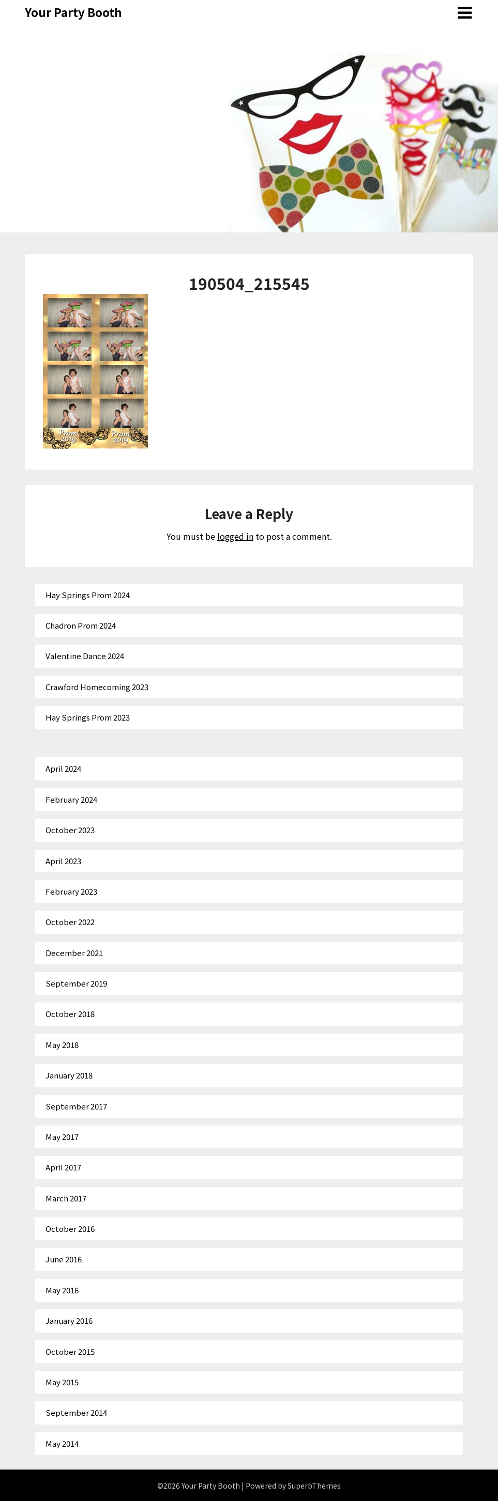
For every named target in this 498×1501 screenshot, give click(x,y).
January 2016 (69, 1320)
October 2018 (70, 1013)
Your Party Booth (73, 12)
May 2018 (62, 1044)
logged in (235, 536)
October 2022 (70, 921)
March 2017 (66, 1198)
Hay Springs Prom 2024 (88, 594)
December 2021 (74, 952)
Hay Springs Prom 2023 (88, 717)
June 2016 (64, 1259)
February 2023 (71, 891)
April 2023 (63, 860)
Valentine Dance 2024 (85, 655)
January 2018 (69, 1075)
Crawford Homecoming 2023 (97, 686)
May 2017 (62, 1136)
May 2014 (62, 1443)
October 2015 (70, 1351)
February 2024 (71, 799)
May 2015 (62, 1382)
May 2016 (62, 1290)
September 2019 (76, 983)
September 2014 (76, 1412)
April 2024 (63, 768)
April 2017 (63, 1167)
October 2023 (70, 829)
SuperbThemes (314, 1485)
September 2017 (76, 1106)
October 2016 (70, 1228)
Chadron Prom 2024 (81, 625)
